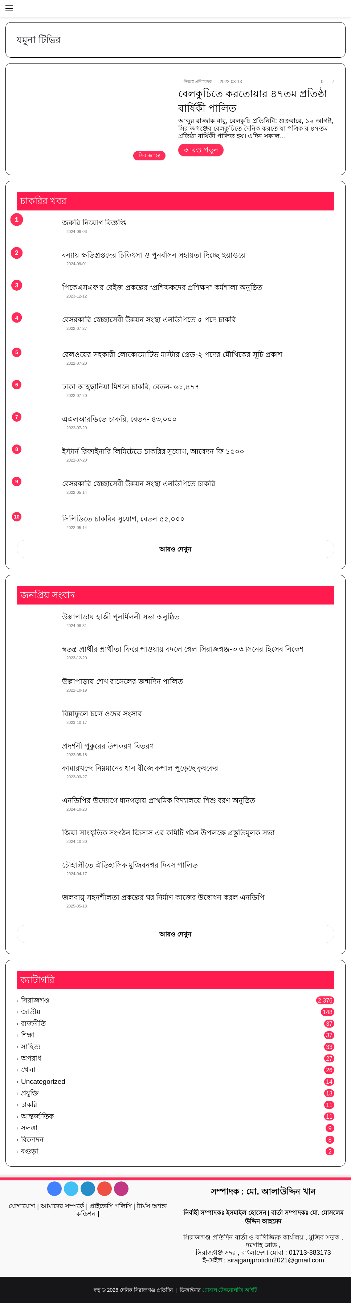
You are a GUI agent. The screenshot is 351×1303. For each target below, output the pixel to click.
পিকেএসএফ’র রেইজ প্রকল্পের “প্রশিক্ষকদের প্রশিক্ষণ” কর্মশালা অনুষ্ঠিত (162, 287)
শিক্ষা (27, 1035)
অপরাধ (31, 1058)
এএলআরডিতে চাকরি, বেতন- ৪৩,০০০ (119, 419)
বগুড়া (29, 1151)
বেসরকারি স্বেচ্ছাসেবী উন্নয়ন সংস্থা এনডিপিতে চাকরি (138, 484)
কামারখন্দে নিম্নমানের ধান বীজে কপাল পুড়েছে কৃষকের (140, 768)
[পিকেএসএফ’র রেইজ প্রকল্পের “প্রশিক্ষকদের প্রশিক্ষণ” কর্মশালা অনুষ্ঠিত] (37, 296)
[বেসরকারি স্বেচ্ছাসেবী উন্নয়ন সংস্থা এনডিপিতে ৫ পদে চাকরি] (37, 330)
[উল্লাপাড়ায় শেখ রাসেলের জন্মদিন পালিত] (37, 690)
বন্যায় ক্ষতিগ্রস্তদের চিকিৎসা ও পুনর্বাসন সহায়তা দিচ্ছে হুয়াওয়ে (153, 255)
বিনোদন (32, 1139)
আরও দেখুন (175, 549)
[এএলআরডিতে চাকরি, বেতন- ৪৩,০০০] (37, 427)
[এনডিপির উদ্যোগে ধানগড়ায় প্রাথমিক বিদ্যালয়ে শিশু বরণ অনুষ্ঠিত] (37, 809)
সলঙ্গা (29, 1128)
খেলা (28, 1070)
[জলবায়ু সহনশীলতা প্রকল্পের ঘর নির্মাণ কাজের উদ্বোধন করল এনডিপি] (37, 905)
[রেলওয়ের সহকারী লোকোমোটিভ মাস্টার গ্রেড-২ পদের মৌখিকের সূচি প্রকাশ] (37, 363)
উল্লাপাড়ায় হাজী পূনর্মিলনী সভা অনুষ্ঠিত (121, 617)
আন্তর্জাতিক (37, 1116)
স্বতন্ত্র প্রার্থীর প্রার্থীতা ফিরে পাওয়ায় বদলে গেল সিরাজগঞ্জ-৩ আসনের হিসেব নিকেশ (183, 649)
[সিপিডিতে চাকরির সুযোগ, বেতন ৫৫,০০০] (37, 524)
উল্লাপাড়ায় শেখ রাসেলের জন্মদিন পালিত (122, 681)
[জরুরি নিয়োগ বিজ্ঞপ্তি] (37, 231)
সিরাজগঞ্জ (35, 1000)
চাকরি (29, 1105)
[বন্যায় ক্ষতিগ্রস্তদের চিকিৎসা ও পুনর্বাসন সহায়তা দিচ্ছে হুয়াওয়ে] (37, 263)
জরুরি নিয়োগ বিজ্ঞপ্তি (94, 223)
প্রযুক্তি (29, 1093)
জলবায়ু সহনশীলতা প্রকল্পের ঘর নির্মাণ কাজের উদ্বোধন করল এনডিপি (163, 897)
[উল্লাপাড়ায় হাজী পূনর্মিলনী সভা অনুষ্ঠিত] (37, 625)
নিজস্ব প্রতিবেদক (198, 81)
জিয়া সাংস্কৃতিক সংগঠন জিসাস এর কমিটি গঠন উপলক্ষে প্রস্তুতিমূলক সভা (168, 833)
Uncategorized (43, 1081)
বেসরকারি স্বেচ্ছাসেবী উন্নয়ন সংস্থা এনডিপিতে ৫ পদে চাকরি (149, 320)
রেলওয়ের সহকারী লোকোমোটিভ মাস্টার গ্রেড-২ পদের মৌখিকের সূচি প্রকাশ (172, 354)
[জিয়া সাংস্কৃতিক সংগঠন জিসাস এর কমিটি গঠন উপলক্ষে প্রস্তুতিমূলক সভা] (37, 841)
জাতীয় (30, 1012)
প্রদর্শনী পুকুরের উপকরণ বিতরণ (108, 746)
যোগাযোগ (22, 1206)
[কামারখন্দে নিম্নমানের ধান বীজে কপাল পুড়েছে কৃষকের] (37, 776)
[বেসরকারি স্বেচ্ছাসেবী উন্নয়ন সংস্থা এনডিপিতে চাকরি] (37, 494)
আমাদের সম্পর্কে (62, 1206)
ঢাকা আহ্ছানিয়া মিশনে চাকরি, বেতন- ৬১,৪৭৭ (131, 387)
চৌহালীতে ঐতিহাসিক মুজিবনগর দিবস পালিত (130, 865)
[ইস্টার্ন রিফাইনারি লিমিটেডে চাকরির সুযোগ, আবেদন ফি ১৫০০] (37, 460)
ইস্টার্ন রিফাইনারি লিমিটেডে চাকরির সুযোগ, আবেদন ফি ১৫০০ (153, 451)
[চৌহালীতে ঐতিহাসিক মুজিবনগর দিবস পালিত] (37, 873)
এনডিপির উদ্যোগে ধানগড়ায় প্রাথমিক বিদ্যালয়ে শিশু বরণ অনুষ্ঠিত (158, 800)
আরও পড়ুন (201, 150)
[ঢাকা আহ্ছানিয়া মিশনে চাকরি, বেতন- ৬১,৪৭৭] (37, 395)
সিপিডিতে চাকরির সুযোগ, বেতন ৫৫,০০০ (123, 519)
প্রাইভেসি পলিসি (111, 1206)
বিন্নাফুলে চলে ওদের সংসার (102, 714)
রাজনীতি (33, 1023)
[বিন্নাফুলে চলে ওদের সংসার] (37, 722)
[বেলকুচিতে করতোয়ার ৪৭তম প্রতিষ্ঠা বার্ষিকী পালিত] (93, 121)
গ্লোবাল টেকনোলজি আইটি (230, 1290)
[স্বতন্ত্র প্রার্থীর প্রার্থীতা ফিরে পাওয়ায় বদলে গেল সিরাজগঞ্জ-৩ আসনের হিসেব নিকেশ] (37, 657)
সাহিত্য (31, 1046)
